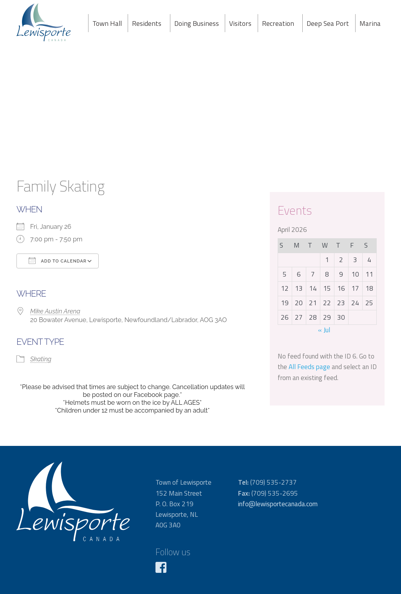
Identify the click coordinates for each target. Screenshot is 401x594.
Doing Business (196, 23)
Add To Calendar (58, 260)
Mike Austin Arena (55, 311)
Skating (40, 359)
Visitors (240, 23)
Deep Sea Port (328, 23)
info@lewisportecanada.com (278, 504)
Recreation (278, 23)
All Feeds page (309, 367)
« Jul (324, 330)
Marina (370, 23)
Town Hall (107, 23)
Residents (146, 23)
